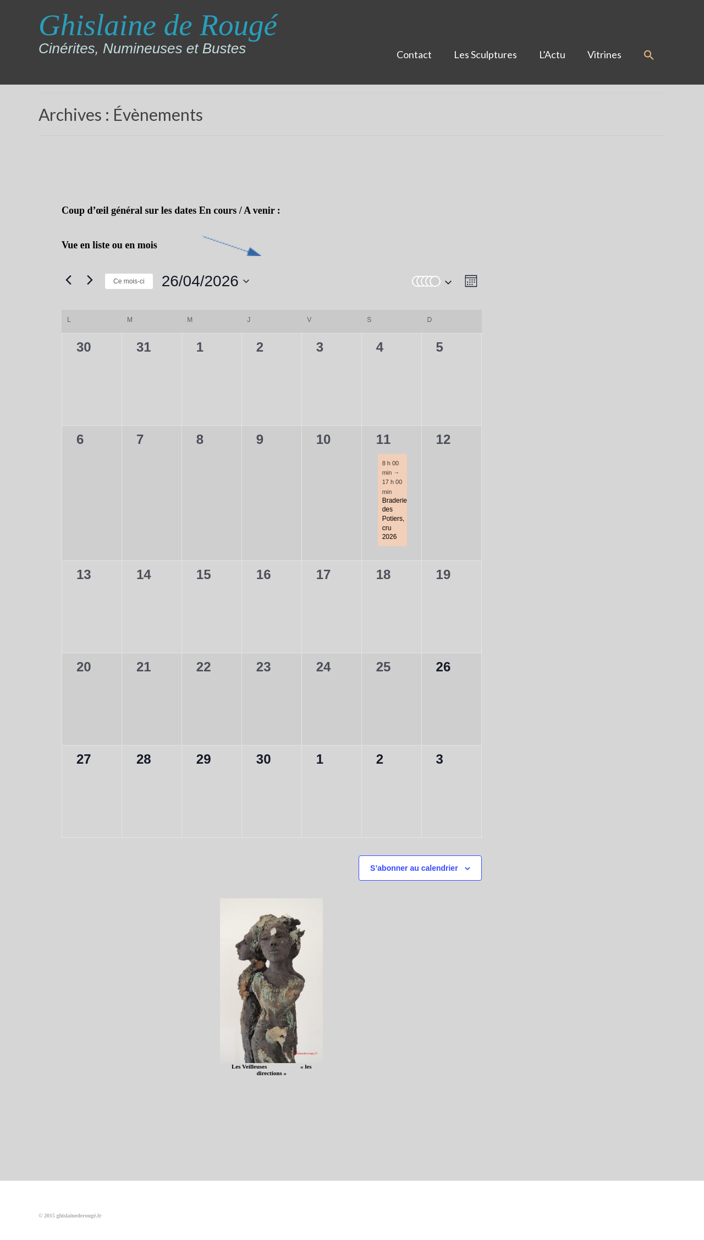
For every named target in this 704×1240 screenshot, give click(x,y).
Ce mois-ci (129, 281)
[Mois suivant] (89, 279)
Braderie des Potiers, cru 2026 (394, 519)
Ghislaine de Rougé (157, 25)
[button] (649, 55)
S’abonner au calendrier (414, 868)
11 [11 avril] (383, 439)
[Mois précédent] (68, 279)
